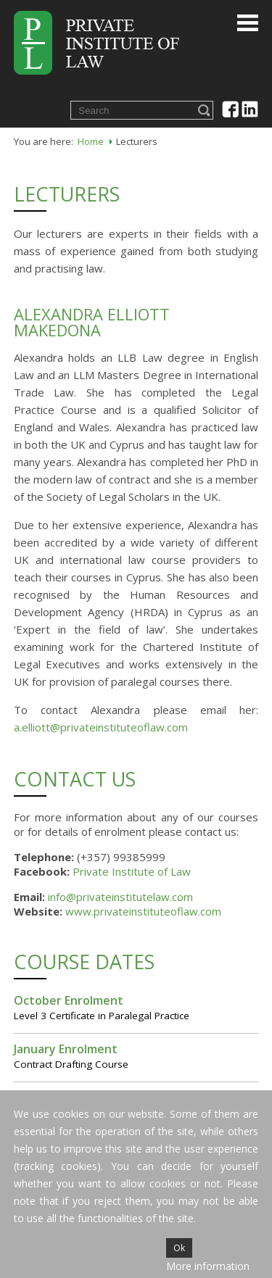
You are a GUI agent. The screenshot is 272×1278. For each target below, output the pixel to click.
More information (208, 1266)
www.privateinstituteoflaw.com (143, 911)
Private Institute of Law (132, 871)
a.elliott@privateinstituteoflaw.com (101, 727)
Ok (179, 1248)
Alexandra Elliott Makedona (92, 322)
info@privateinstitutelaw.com (120, 896)
